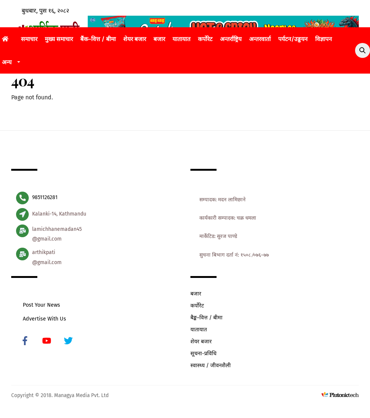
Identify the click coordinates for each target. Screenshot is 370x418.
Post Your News (41, 305)
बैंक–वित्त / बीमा (98, 39)
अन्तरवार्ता (260, 39)
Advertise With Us (44, 319)
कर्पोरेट (205, 39)
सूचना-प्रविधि (203, 353)
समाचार (29, 39)
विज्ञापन (323, 39)
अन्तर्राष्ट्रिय (231, 39)
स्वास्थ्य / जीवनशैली (210, 365)
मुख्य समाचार (59, 39)
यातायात (181, 39)
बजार (159, 39)
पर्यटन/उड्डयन (293, 39)
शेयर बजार (134, 39)
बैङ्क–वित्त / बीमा (206, 318)
